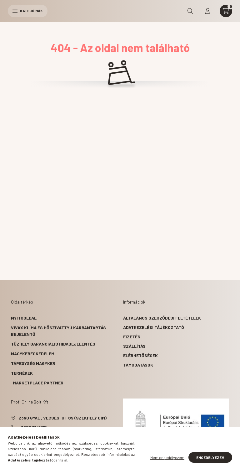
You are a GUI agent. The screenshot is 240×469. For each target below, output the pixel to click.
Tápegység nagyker (33, 363)
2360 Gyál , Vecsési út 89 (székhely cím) (62, 417)
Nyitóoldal (24, 317)
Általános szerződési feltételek (162, 317)
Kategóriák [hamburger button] (27, 10)
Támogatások (138, 364)
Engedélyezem (210, 457)
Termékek (22, 373)
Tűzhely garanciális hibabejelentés (53, 344)
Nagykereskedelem (32, 353)
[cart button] (226, 11)
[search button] (190, 11)
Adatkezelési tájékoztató (153, 327)
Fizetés (131, 336)
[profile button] (208, 11)
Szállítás (134, 346)
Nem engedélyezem (167, 457)
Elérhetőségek (140, 355)
